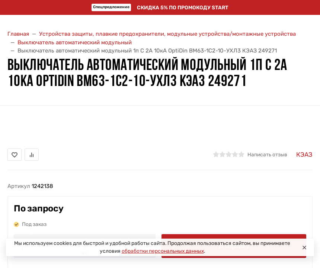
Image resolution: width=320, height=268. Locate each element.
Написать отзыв (267, 154)
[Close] (304, 247)
